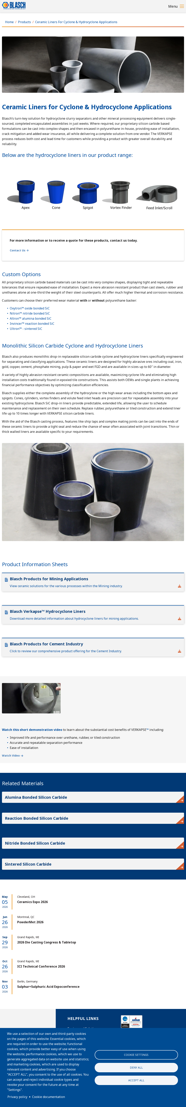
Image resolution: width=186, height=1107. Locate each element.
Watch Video (11, 755)
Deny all (136, 1067)
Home (9, 22)
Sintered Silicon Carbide (28, 864)
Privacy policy (17, 1097)
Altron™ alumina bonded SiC (30, 318)
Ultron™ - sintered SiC (26, 329)
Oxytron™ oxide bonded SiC (30, 308)
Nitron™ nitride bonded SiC (30, 313)
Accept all (136, 1080)
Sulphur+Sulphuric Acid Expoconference (48, 986)
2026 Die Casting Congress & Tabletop (46, 942)
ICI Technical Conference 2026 (41, 966)
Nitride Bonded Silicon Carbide (35, 843)
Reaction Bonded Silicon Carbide (36, 818)
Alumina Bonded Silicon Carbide (36, 797)
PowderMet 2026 (30, 922)
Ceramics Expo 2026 (32, 902)
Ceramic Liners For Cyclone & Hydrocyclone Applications (76, 22)
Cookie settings (136, 1055)
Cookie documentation (48, 1097)
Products (24, 22)
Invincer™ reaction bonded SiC (32, 323)
